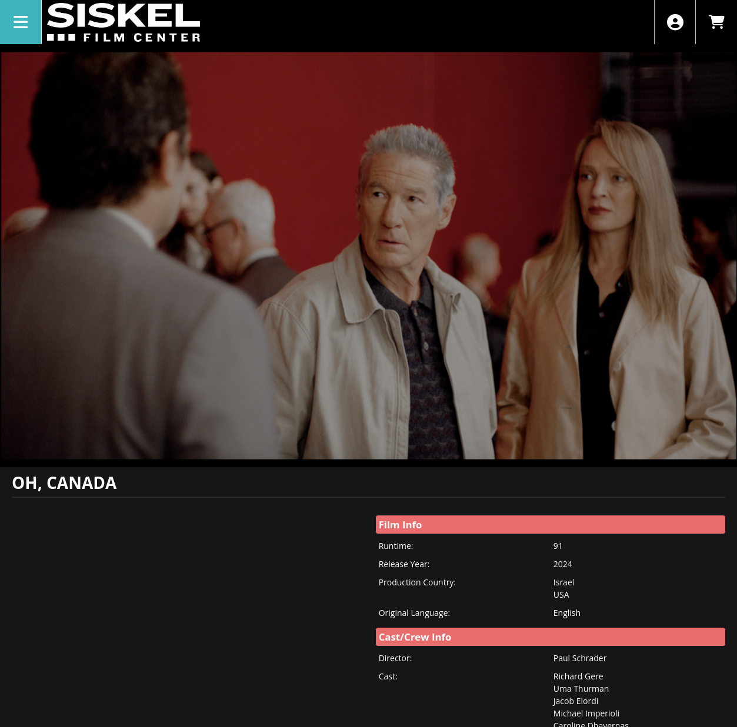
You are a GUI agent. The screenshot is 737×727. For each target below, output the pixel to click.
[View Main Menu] (21, 22)
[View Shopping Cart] (716, 22)
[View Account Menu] (675, 22)
